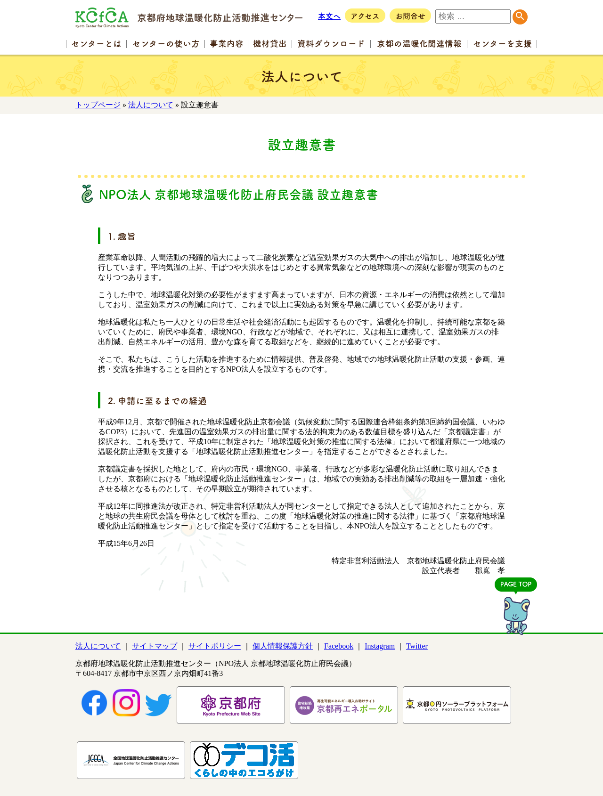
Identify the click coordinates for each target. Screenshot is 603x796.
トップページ (98, 105)
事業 (227, 43)
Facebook (338, 646)
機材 (270, 43)
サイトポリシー (214, 646)
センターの (166, 43)
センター (96, 43)
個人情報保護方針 (283, 646)
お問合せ (410, 15)
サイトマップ (154, 646)
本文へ (329, 15)
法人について (150, 105)
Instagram (380, 646)
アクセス (365, 15)
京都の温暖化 (419, 43)
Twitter (417, 646)
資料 (331, 43)
